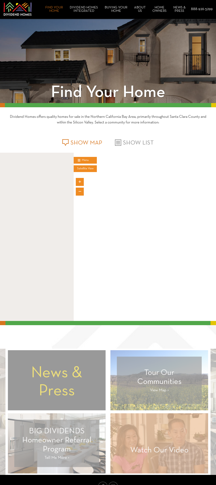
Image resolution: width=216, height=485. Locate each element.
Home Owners (159, 9)
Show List (134, 143)
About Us (140, 9)
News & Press (179, 9)
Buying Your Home (116, 9)
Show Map (82, 143)
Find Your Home (54, 9)
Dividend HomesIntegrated (84, 9)
